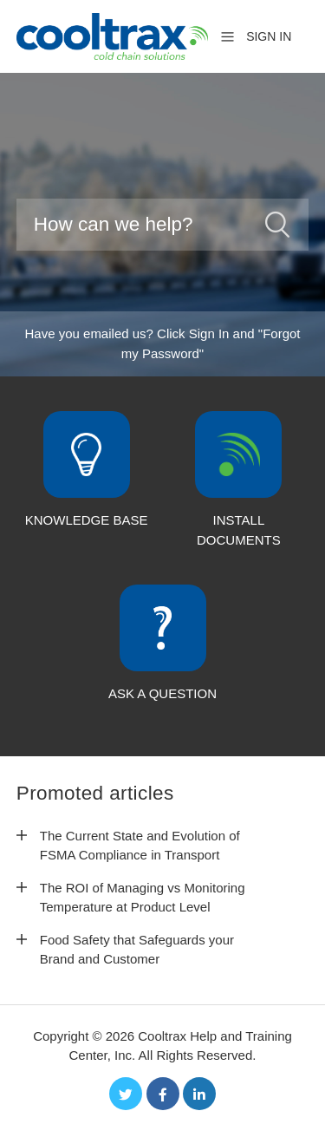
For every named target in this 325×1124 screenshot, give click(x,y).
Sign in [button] (268, 36)
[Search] (162, 225)
